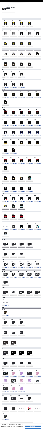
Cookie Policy (5, 428)
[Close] (42, 426)
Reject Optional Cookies (32, 426)
